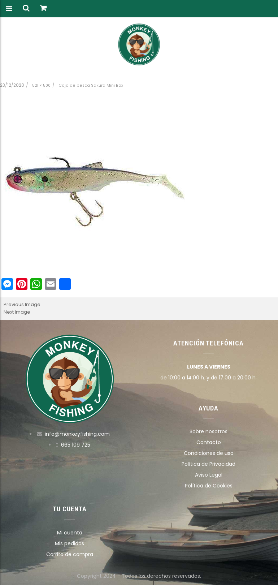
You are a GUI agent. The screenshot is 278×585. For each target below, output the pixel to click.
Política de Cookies (209, 485)
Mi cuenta (69, 532)
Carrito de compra (69, 554)
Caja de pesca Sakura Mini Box (90, 85)
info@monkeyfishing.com (77, 434)
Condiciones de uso (209, 453)
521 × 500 (41, 85)
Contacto (208, 442)
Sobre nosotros (208, 431)
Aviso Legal (208, 474)
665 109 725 (75, 444)
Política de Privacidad (208, 464)
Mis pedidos (69, 543)
